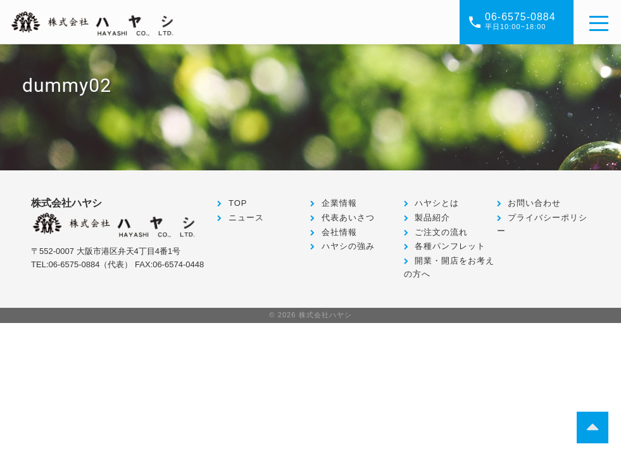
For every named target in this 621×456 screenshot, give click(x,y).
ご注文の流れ (441, 232)
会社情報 (339, 232)
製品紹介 (432, 217)
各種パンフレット (450, 246)
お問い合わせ (534, 203)
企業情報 (339, 203)
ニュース (246, 217)
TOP (238, 203)
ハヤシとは (437, 203)
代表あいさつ (348, 217)
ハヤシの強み (348, 246)
